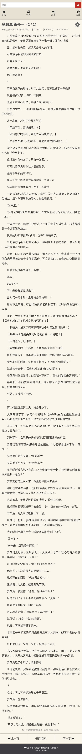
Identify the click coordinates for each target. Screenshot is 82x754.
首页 (3, 13)
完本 (53, 13)
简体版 (37, 750)
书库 (28, 13)
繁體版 (44, 750)
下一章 (68, 738)
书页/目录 (41, 738)
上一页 (13, 738)
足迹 (78, 13)
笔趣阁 (28, 748)
